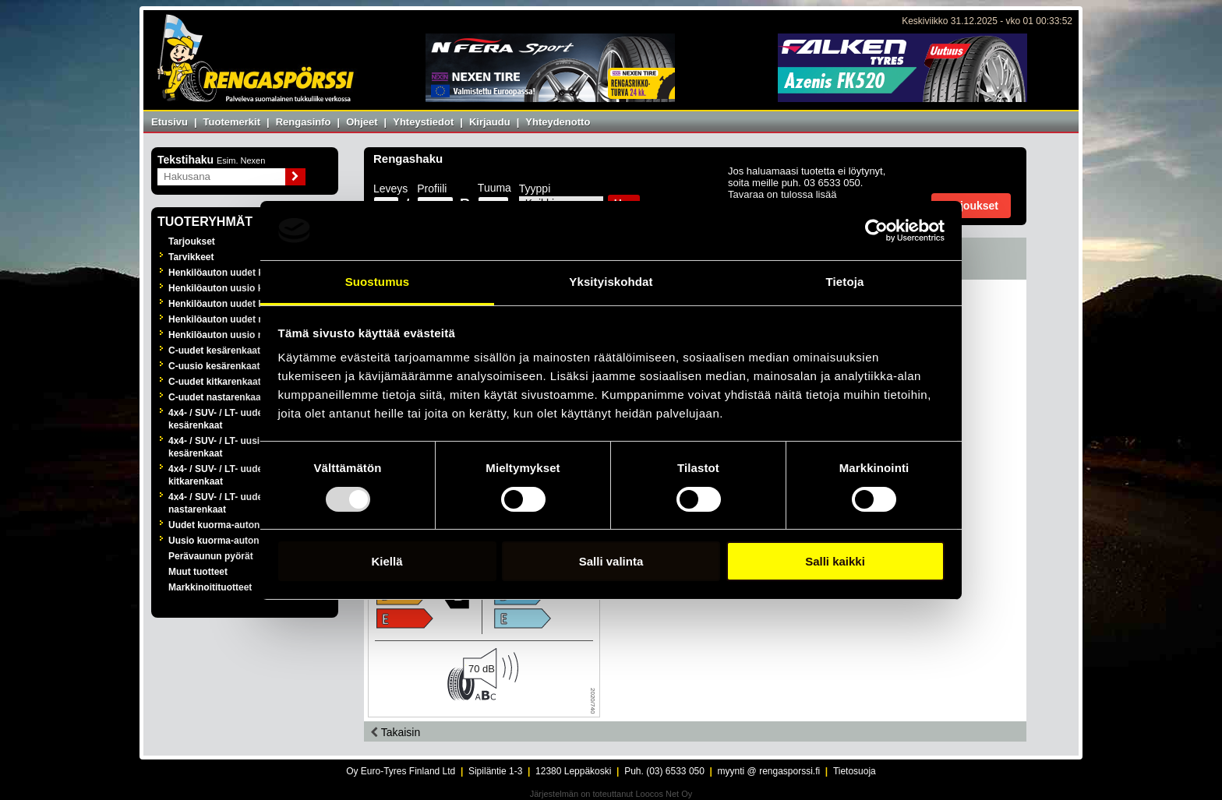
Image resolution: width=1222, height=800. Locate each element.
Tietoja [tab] (845, 281)
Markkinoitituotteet (210, 587)
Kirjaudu (489, 122)
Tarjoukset (191, 241)
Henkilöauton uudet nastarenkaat (242, 319)
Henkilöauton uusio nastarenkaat (242, 335)
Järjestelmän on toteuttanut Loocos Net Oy (611, 793)
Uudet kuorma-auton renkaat (231, 525)
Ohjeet (361, 122)
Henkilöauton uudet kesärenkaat (240, 272)
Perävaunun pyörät (210, 556)
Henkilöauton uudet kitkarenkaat (240, 303)
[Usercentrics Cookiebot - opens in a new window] (876, 230)
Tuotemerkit (231, 122)
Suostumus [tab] (377, 281)
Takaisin (395, 732)
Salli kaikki (835, 561)
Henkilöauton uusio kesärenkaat (240, 288)
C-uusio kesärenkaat (214, 366)
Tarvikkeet (191, 257)
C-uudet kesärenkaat (214, 350)
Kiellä (386, 561)
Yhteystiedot (423, 122)
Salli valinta (611, 561)
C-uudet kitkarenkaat (214, 381)
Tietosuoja (854, 771)
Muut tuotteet (198, 571)
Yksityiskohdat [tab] (610, 281)
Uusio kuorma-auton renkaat (231, 540)
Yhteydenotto (557, 122)
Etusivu (169, 122)
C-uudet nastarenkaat (216, 397)
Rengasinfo (303, 122)
